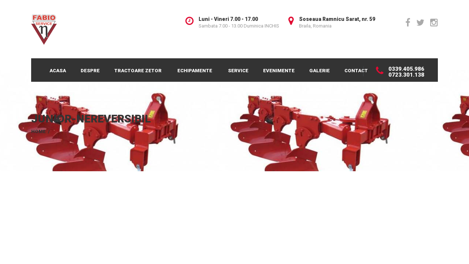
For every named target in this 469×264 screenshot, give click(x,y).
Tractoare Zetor (138, 70)
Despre (90, 70)
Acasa (57, 70)
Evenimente (279, 70)
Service (238, 70)
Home (38, 131)
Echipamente (194, 70)
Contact (356, 70)
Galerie (319, 70)
